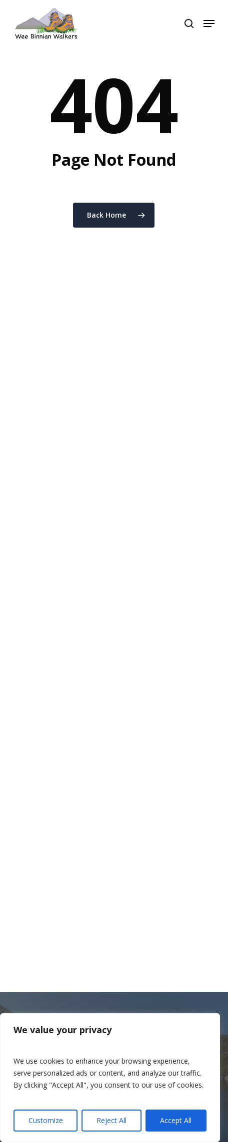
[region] (110, 1077)
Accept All (176, 1120)
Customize (45, 1120)
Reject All (111, 1120)
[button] (209, 23)
